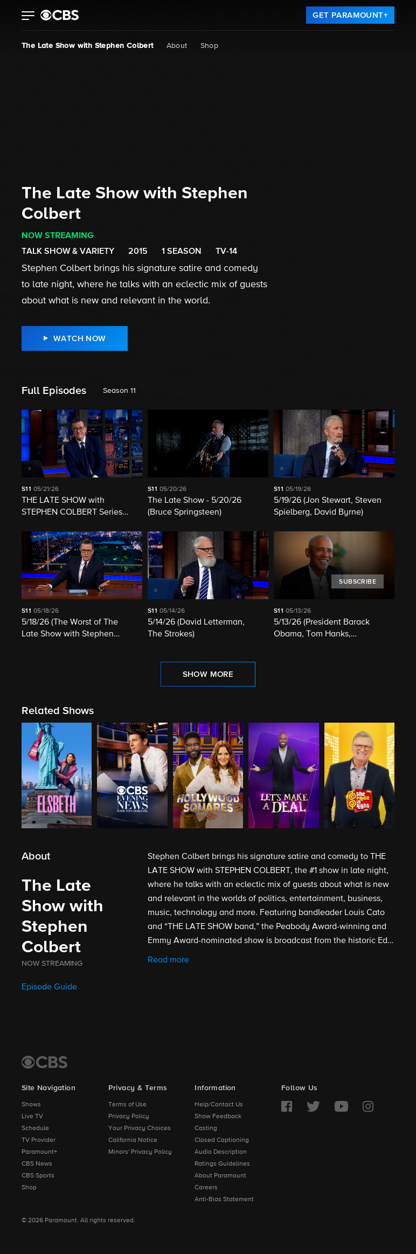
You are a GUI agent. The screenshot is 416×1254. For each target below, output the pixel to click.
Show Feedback (218, 1116)
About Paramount (220, 1176)
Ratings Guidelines (222, 1164)
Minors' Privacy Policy (140, 1152)
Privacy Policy (128, 1116)
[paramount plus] (59, 15)
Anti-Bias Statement (224, 1199)
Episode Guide (49, 987)
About (177, 46)
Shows (31, 1104)
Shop (209, 46)
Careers (206, 1187)
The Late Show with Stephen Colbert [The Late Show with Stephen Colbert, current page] (88, 46)
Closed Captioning (222, 1140)
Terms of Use (127, 1104)
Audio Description (221, 1152)
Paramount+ (39, 1152)
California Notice (132, 1140)
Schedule (35, 1128)
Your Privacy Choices (139, 1128)
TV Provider (39, 1140)
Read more (168, 960)
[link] (350, 15)
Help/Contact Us (219, 1104)
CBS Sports (38, 1176)
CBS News (37, 1164)
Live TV (32, 1116)
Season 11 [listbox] (119, 390)
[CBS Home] (44, 1062)
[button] (28, 16)
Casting (206, 1128)
